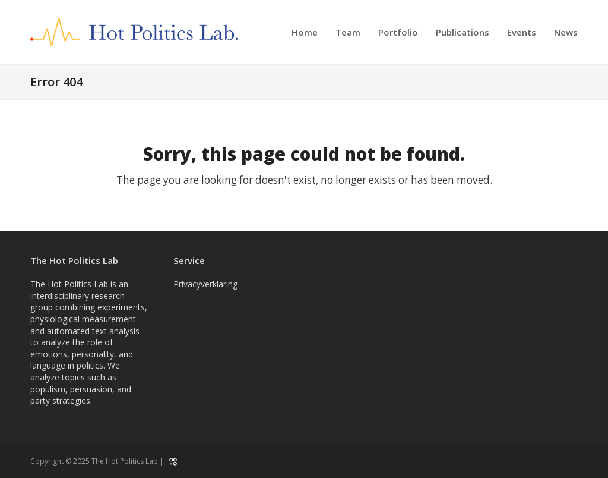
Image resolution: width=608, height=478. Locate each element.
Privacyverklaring (205, 284)
